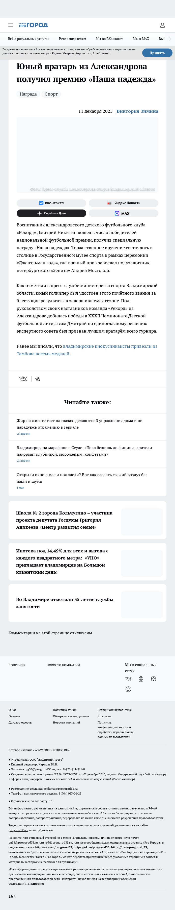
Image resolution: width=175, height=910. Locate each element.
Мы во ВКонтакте (109, 38)
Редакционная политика (115, 710)
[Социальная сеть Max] (123, 213)
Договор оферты (20, 722)
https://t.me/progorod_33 (129, 847)
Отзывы (14, 716)
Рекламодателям (72, 38)
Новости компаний (66, 722)
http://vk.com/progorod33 (53, 847)
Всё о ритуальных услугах (28, 38)
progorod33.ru (18, 830)
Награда (28, 94)
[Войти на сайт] (162, 25)
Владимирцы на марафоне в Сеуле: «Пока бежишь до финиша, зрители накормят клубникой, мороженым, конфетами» (87, 454)
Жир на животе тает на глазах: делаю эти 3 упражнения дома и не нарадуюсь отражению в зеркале (87, 427)
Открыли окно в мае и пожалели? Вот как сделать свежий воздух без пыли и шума (87, 481)
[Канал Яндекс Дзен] (51, 213)
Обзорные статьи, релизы (71, 716)
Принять (157, 53)
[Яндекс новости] (123, 203)
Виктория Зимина (137, 111)
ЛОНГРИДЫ (17, 665)
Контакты (104, 716)
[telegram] (39, 378)
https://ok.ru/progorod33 (91, 847)
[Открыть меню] (11, 25)
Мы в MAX (141, 38)
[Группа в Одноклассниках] (141, 679)
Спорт (51, 94)
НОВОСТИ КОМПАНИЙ (63, 665)
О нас (12, 710)
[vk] (23, 378)
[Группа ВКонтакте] (51, 203)
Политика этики (64, 710)
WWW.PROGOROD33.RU (51, 750)
